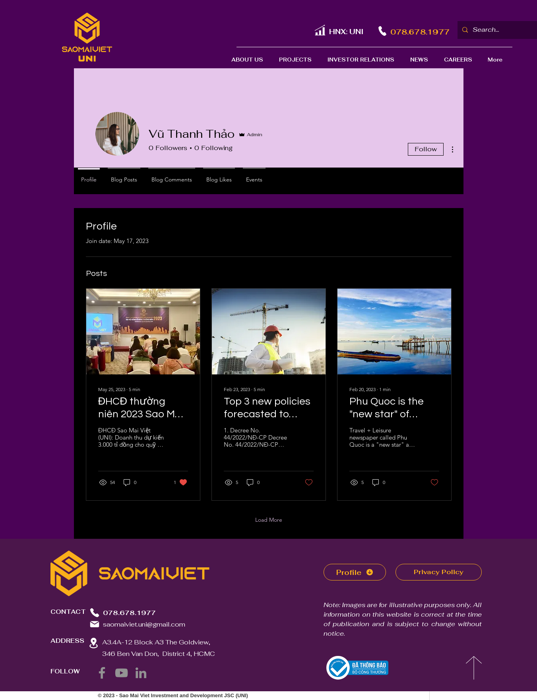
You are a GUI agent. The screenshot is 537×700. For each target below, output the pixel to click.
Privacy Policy (438, 572)
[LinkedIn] (141, 673)
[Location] (94, 643)
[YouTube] (121, 673)
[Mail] (94, 624)
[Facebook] (102, 673)
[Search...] (500, 30)
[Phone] (382, 31)
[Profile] (355, 572)
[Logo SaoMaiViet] (87, 37)
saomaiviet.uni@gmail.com (144, 624)
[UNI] (320, 30)
